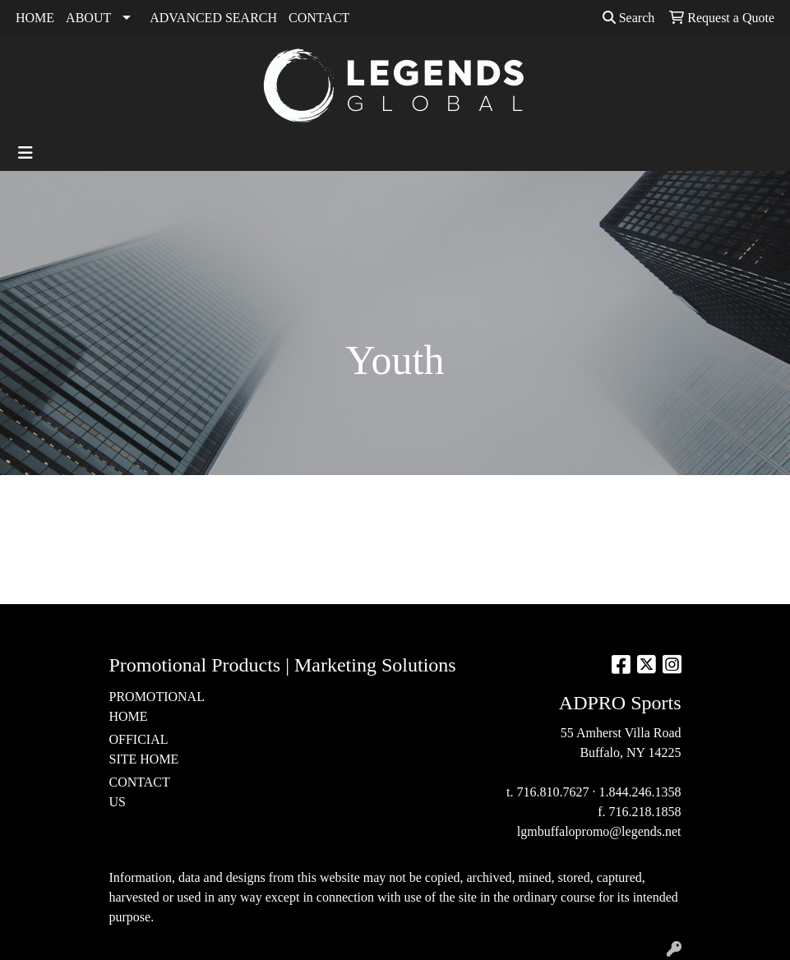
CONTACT (319, 18)
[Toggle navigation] (25, 152)
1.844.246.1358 (640, 792)
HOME (35, 18)
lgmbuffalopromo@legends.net (599, 831)
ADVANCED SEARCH (213, 18)
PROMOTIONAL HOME (148, 706)
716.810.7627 (553, 792)
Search (629, 18)
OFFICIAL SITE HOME (144, 749)
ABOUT (88, 18)
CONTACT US (139, 792)
